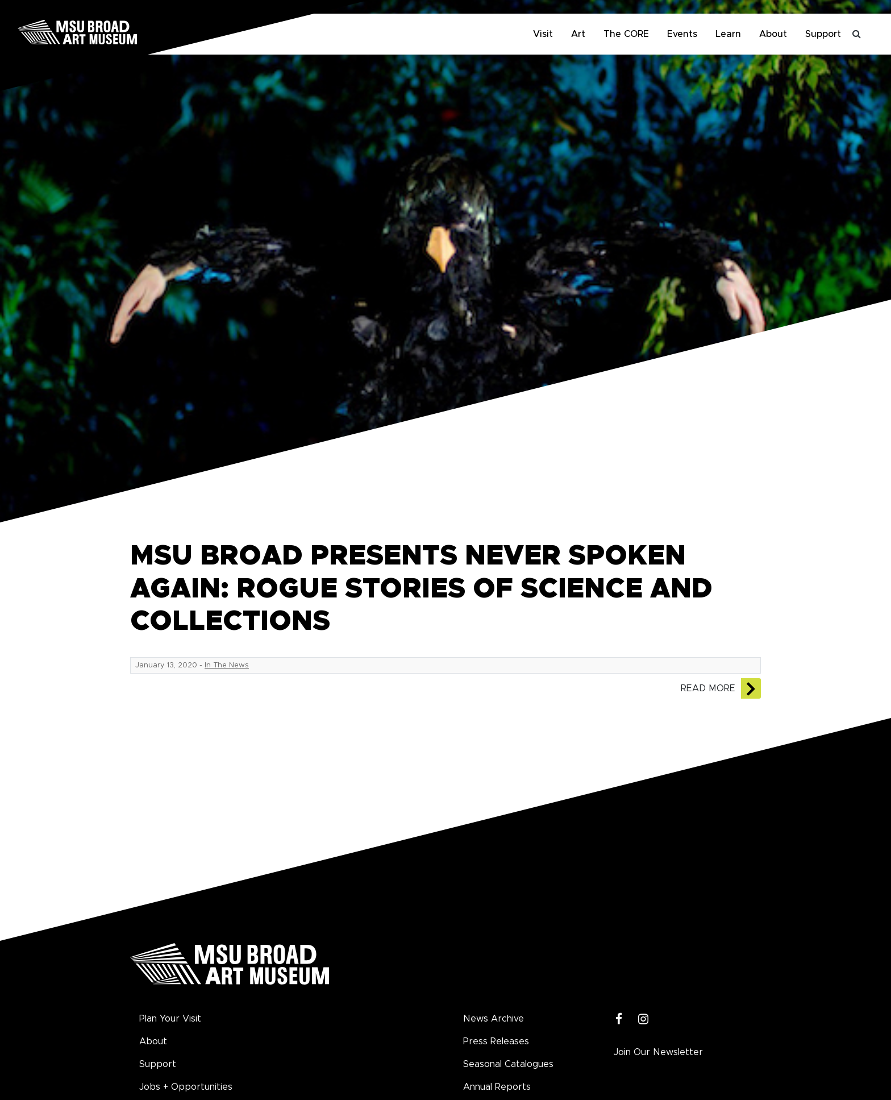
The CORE (626, 34)
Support (823, 34)
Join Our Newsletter (658, 1052)
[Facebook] (619, 1019)
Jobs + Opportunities (185, 1086)
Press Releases (496, 1041)
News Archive (493, 1018)
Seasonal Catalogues (508, 1064)
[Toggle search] (857, 34)
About (773, 34)
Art (578, 34)
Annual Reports (497, 1086)
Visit (543, 34)
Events (682, 34)
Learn (728, 34)
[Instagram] (643, 1019)
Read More (708, 688)
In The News (227, 665)
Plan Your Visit (170, 1018)
